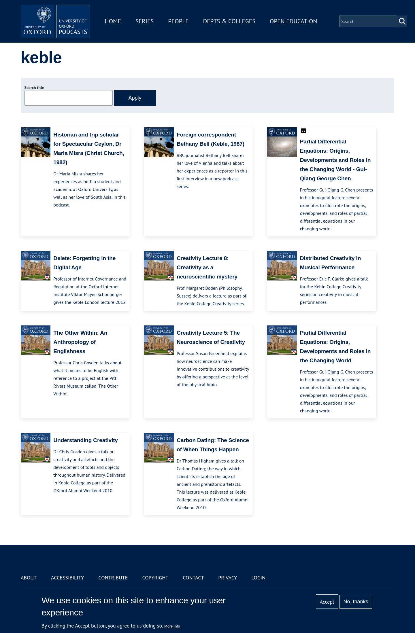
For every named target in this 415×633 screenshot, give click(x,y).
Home (113, 21)
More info (172, 626)
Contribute (113, 577)
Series (144, 21)
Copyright (155, 577)
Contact (193, 577)
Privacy (227, 577)
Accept (327, 601)
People (178, 21)
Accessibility (67, 577)
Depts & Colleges (229, 21)
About (29, 577)
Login (258, 577)
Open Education (293, 21)
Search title (34, 87)
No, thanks (355, 601)
